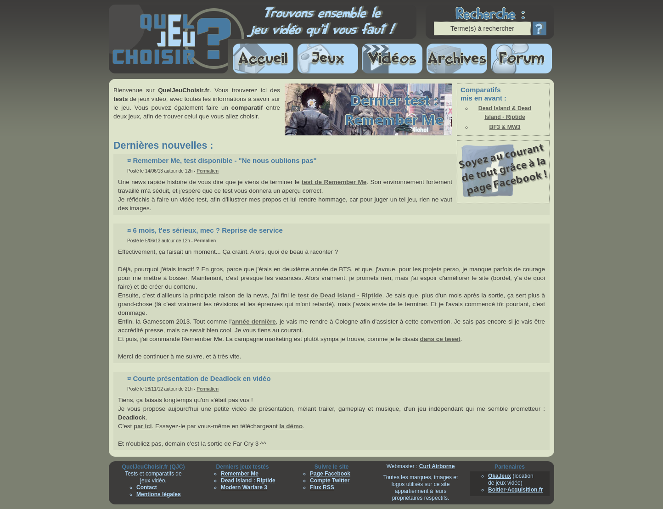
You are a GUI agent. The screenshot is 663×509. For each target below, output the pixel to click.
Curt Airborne (437, 466)
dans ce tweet (440, 339)
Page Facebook (330, 473)
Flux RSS (322, 487)
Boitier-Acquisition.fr (515, 490)
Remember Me (239, 473)
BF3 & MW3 (505, 127)
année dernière (254, 321)
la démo (291, 426)
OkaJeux (499, 476)
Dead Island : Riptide (248, 480)
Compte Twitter (329, 480)
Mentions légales (158, 494)
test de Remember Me (334, 182)
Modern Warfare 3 (244, 487)
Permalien (208, 170)
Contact (146, 487)
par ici (143, 426)
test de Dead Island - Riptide (340, 295)
